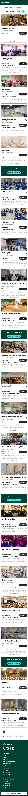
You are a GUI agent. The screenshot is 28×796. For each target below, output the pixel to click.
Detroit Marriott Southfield (10, 641)
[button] (23, 11)
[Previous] (2, 732)
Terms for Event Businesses (9, 761)
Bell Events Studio (7, 192)
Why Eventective (6, 783)
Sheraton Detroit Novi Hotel (10, 610)
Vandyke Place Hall (8, 28)
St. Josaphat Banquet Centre (11, 314)
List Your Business (6, 789)
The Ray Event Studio (8, 120)
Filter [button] (6, 11)
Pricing (4, 787)
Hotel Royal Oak (6, 59)
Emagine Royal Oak (8, 519)
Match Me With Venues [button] (14, 172)
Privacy (4, 765)
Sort (12, 11)
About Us (4, 755)
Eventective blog (6, 785)
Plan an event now (6, 774)
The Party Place (6, 253)
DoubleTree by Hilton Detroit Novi (12, 283)
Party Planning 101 (6, 772)
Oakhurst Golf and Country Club (12, 447)
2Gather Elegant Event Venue (11, 416)
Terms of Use (5, 759)
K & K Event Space (7, 222)
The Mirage (5, 683)
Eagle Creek (5, 150)
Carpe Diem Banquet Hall (10, 713)
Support (4, 757)
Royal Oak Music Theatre (10, 549)
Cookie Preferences (7, 763)
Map (18, 11)
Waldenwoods (6, 386)
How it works (5, 770)
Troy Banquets (6, 89)
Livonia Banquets (7, 580)
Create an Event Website (8, 776)
